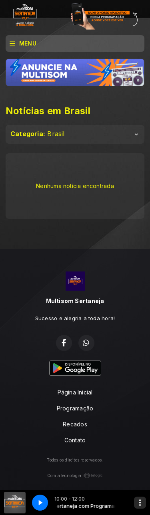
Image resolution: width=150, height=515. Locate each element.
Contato (75, 440)
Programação (75, 408)
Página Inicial (75, 392)
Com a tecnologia (75, 475)
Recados (75, 424)
